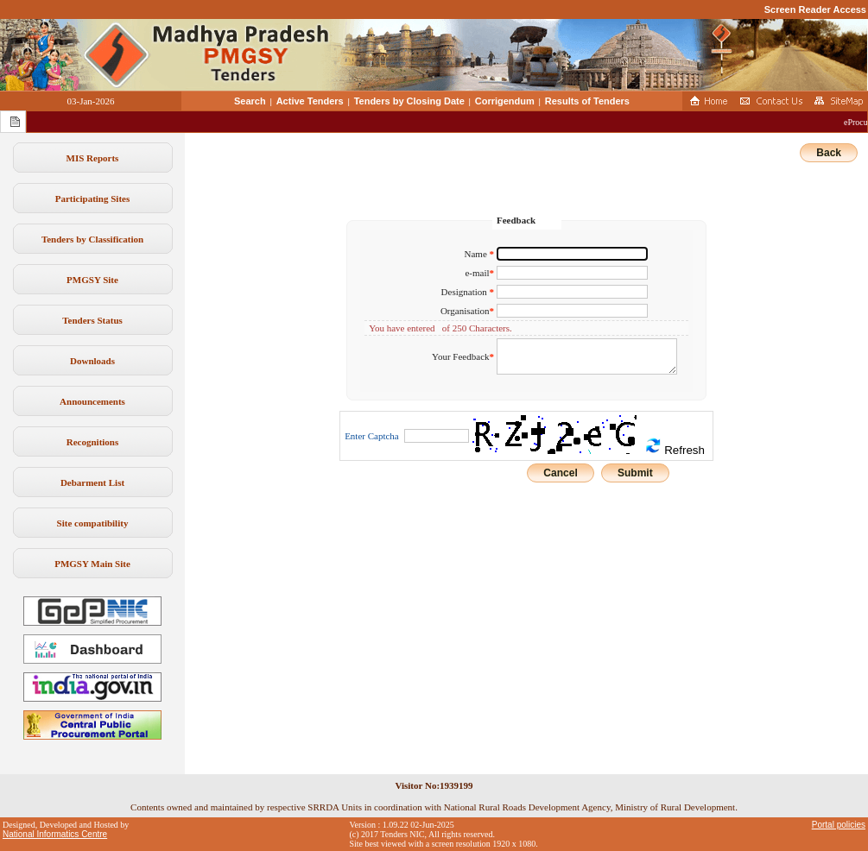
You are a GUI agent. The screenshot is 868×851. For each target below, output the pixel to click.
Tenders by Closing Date (409, 101)
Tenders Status (92, 320)
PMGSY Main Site (92, 563)
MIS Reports (93, 158)
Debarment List (92, 482)
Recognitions (93, 442)
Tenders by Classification (92, 239)
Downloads (92, 361)
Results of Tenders (587, 101)
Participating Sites (92, 198)
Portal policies (838, 824)
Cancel (560, 473)
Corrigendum (505, 101)
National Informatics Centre (55, 834)
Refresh (674, 447)
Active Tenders (310, 101)
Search (250, 101)
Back (828, 153)
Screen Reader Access (815, 9)
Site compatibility (93, 523)
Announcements (92, 401)
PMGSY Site (92, 279)
